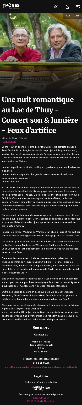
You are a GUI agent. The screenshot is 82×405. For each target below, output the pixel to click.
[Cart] (78, 6)
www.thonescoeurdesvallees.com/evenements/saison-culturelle (41, 367)
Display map (9, 141)
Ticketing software (35, 382)
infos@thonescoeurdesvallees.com (41, 359)
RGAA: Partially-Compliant (41, 400)
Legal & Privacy (41, 397)
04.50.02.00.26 (41, 363)
